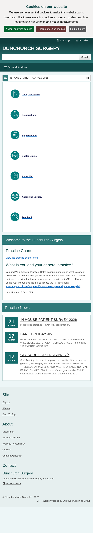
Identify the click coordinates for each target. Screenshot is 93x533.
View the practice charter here (22, 257)
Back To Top (8, 414)
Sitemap (6, 408)
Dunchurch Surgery (31, 48)
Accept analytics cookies (19, 29)
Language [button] (63, 40)
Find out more (77, 29)
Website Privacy (11, 437)
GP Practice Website (48, 500)
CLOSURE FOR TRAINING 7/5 (44, 355)
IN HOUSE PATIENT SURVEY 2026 (29, 77)
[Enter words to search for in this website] (40, 57)
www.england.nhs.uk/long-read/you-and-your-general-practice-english (43, 286)
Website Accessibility (13, 443)
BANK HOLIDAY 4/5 (36, 334)
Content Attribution (12, 455)
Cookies (6, 449)
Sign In (6, 402)
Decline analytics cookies (51, 29)
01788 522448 (11, 483)
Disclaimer (8, 431)
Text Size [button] (82, 40)
